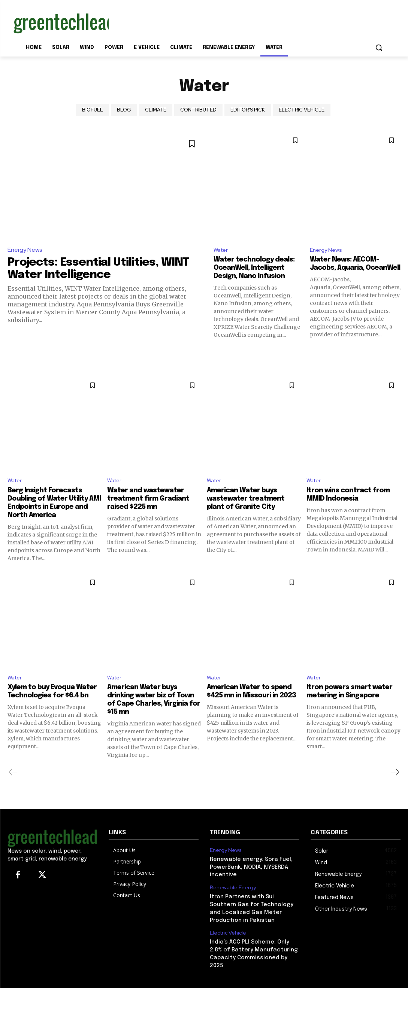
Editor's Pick (247, 110)
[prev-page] (13, 783)
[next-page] (395, 783)
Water (222, 250)
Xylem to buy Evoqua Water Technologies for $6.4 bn (50, 707)
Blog (124, 110)
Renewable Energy (231, 898)
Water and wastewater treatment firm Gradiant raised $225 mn (153, 508)
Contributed (198, 110)
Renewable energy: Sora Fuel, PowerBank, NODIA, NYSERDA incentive (248, 877)
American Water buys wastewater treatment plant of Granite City (250, 508)
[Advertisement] (196, 21)
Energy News (24, 250)
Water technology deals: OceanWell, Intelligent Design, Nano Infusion (259, 269)
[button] (379, 47)
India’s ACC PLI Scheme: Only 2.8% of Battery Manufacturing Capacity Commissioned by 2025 (253, 956)
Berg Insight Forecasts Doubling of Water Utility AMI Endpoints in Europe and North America (52, 512)
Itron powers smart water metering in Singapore (341, 707)
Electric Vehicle (301, 110)
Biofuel (92, 110)
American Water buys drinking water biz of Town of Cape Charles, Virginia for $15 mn (147, 711)
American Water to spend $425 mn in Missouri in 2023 (253, 707)
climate (155, 110)
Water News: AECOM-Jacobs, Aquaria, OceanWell (348, 269)
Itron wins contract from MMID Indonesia (352, 504)
